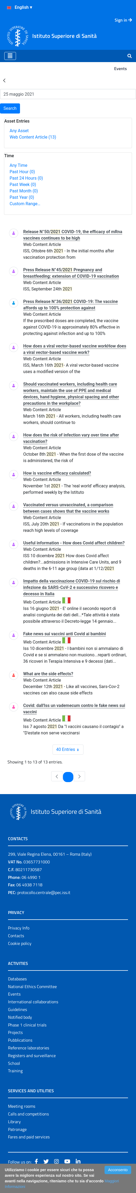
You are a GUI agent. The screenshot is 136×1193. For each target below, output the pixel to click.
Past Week (23, 184)
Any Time (18, 165)
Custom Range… (25, 203)
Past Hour (22, 171)
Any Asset (19, 130)
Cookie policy (19, 943)
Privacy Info (18, 928)
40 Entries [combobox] (69, 750)
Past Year (22, 197)
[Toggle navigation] (10, 56)
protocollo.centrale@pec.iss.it (43, 892)
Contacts (16, 935)
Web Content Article (33, 137)
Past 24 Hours (26, 178)
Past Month (24, 190)
